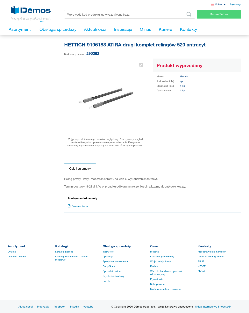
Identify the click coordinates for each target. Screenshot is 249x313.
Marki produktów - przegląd (165, 288)
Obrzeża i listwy (17, 256)
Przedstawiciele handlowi (212, 251)
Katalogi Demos (64, 251)
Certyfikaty (109, 266)
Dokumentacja (78, 206)
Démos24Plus (219, 14)
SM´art (201, 271)
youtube (88, 306)
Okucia (12, 251)
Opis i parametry (80, 168)
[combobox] (218, 4)
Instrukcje (108, 251)
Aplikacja (108, 256)
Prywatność (156, 279)
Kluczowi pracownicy (162, 256)
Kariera (154, 266)
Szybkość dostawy (113, 275)
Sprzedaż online (112, 271)
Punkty (106, 280)
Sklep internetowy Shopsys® (213, 306)
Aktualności (25, 306)
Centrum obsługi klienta (211, 256)
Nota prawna (157, 283)
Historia (154, 251)
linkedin (74, 306)
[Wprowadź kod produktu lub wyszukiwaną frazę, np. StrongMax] (129, 14)
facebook (59, 306)
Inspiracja (43, 306)
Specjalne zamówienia (115, 261)
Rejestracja (235, 4)
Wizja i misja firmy (160, 261)
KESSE (202, 266)
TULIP (201, 261)
